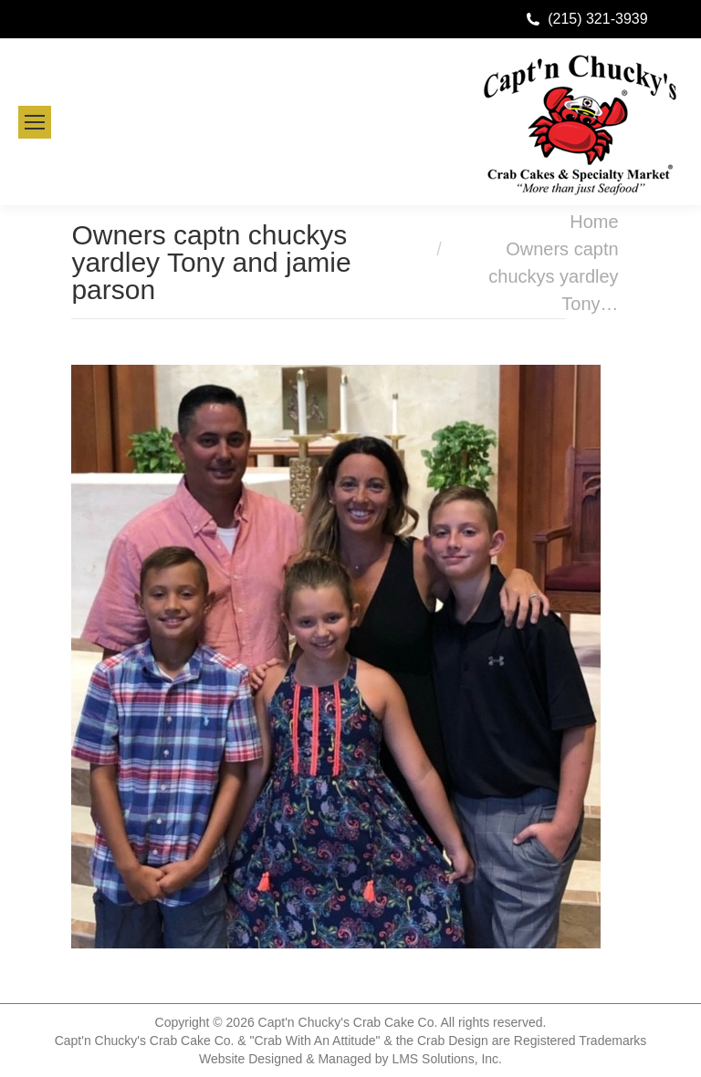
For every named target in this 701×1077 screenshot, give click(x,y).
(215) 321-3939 (597, 18)
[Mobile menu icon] (34, 122)
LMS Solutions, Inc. (447, 1058)
